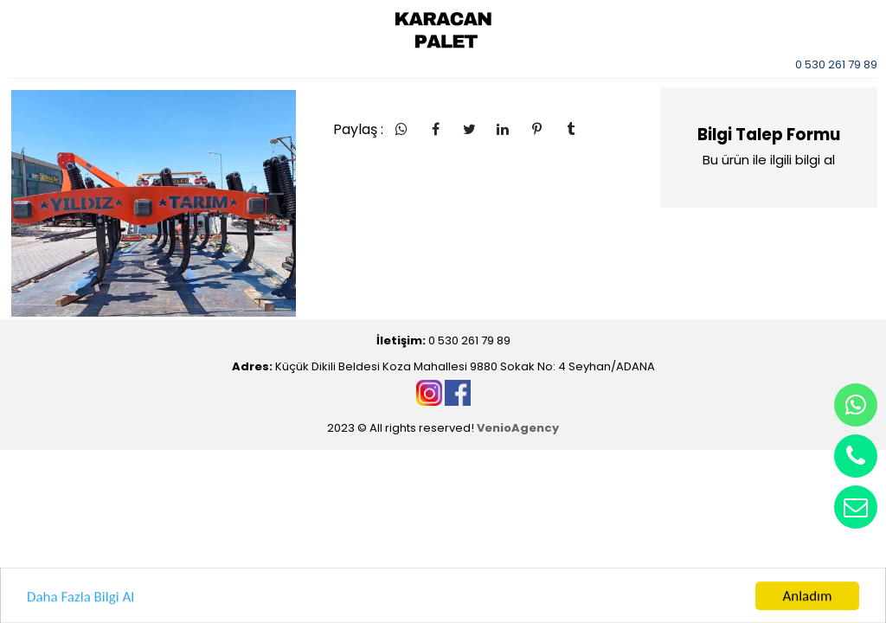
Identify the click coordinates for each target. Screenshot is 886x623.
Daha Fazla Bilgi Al (80, 601)
